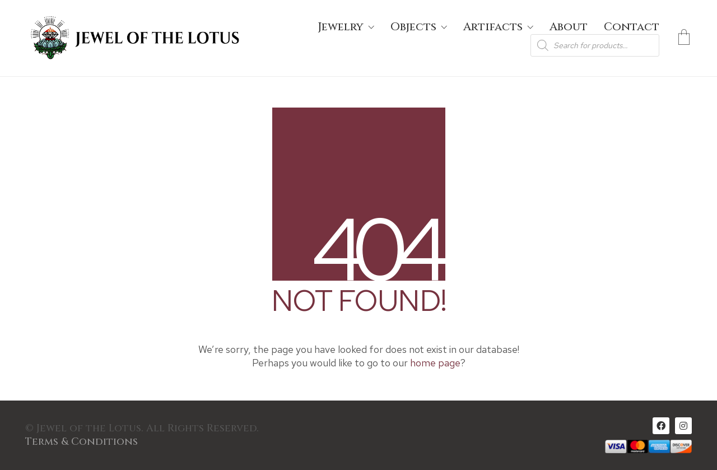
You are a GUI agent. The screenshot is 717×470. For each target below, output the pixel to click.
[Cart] (684, 38)
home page (435, 362)
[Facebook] (661, 425)
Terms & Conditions (81, 442)
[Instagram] (683, 425)
